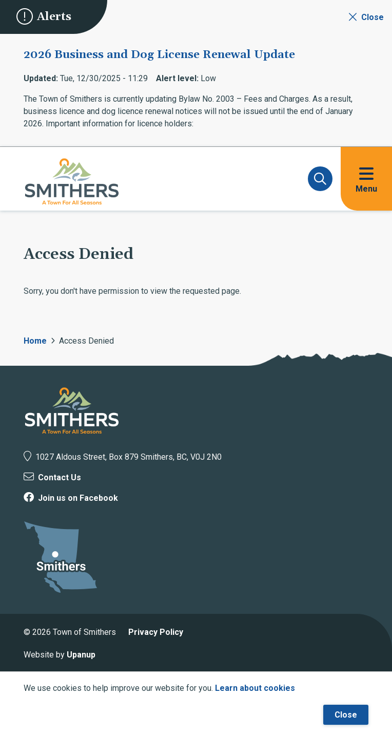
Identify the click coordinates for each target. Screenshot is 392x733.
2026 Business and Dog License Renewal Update (159, 55)
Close (346, 715)
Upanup (81, 655)
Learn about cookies (255, 688)
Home (35, 341)
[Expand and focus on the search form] (320, 178)
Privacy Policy (155, 632)
